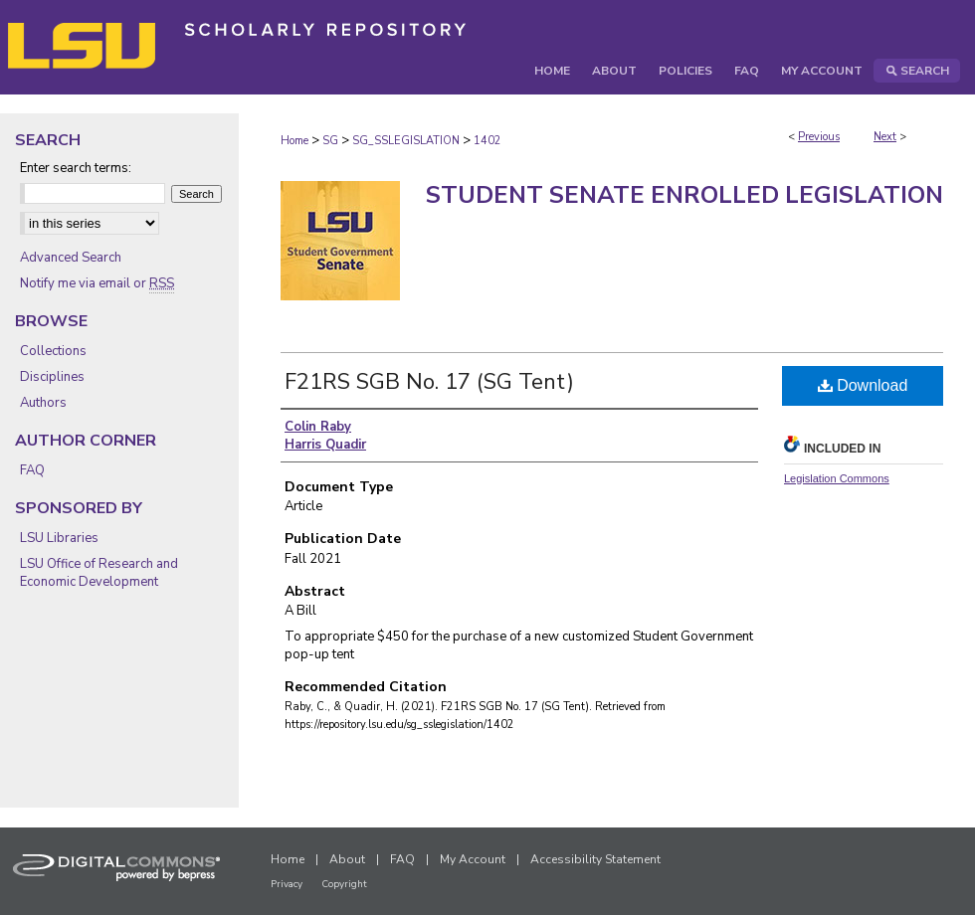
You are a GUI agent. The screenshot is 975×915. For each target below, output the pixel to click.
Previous (819, 136)
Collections (53, 351)
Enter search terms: (75, 168)
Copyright (344, 884)
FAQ (32, 470)
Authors (43, 403)
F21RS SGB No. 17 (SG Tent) (429, 382)
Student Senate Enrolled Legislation (684, 195)
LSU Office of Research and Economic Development (99, 573)
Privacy (286, 884)
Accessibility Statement (595, 859)
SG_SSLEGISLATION (406, 140)
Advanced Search (70, 258)
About (347, 859)
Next (885, 136)
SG (330, 140)
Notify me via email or (97, 283)
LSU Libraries (59, 538)
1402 (487, 140)
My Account (472, 859)
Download (863, 385)
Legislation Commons (836, 478)
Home (294, 140)
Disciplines (52, 377)
